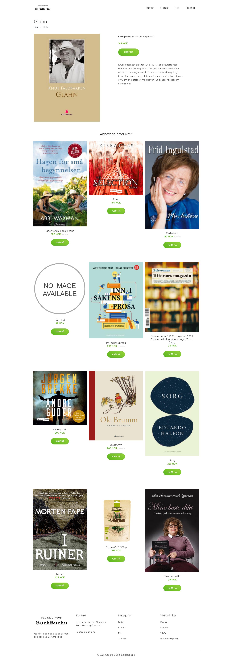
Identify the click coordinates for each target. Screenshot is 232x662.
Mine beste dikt (172, 578)
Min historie (172, 235)
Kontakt (164, 629)
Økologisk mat (146, 38)
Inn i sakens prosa (116, 344)
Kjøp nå (128, 54)
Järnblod (60, 322)
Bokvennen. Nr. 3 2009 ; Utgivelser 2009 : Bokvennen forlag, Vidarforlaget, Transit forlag (172, 341)
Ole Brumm (116, 446)
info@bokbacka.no (86, 634)
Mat (176, 9)
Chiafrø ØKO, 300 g (116, 549)
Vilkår (163, 635)
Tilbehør (190, 9)
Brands (164, 9)
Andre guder (60, 431)
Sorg (172, 462)
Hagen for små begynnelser (60, 232)
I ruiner (59, 576)
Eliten (116, 201)
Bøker (150, 9)
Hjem (36, 29)
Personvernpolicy (169, 640)
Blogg (163, 624)
